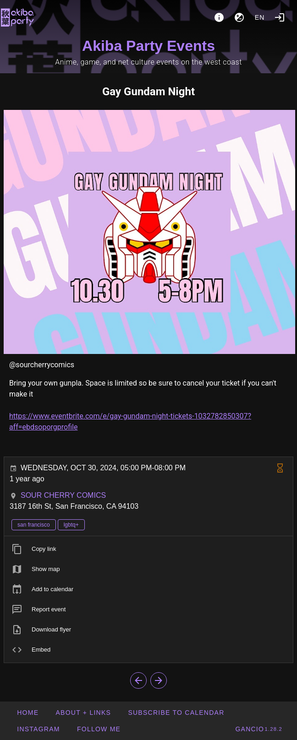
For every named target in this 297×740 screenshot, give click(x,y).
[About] (219, 17)
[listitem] (148, 549)
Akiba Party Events (148, 46)
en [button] (260, 17)
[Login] (280, 17)
